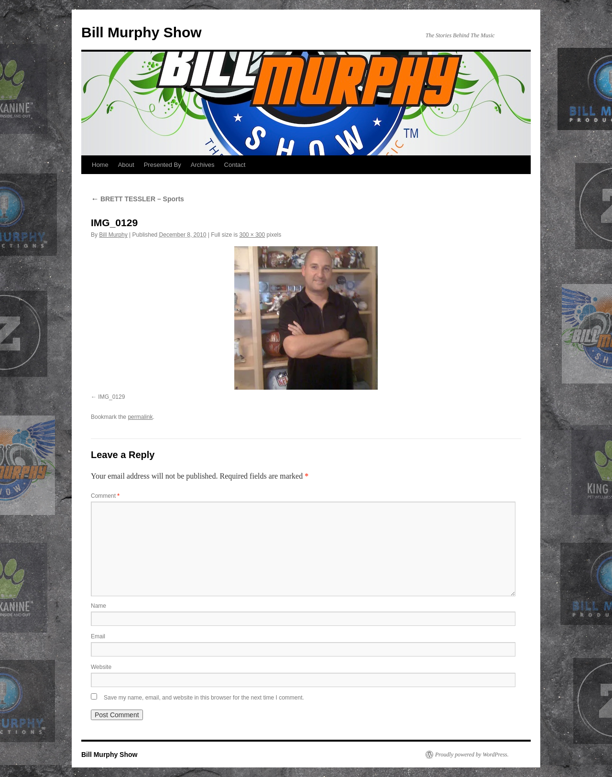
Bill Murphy (113, 234)
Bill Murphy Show (141, 32)
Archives (203, 164)
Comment (105, 495)
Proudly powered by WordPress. (472, 754)
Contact (235, 164)
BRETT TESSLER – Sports (137, 199)
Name (98, 605)
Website (101, 667)
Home (100, 164)
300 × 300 (252, 234)
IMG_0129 (111, 397)
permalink (140, 417)
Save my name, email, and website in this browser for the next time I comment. (204, 697)
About (126, 164)
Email (98, 636)
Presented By (162, 164)
